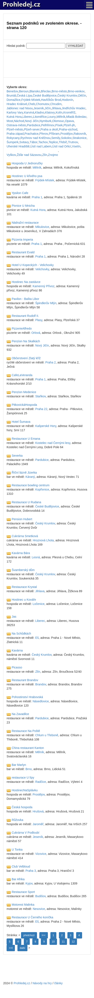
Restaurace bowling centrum (30, 485)
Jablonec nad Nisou (20, 108)
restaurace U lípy (23, 777)
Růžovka (17, 820)
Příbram (54, 133)
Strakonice (80, 138)
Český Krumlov (67, 95)
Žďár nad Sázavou (29, 155)
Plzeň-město (15, 129)
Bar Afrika (18, 879)
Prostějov (66, 133)
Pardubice (33, 125)
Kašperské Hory (45, 426)
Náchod (19, 121)
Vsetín (76, 146)
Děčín (82, 95)
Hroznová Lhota (43, 540)
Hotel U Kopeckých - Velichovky (33, 265)
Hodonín (67, 99)
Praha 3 (31, 870)
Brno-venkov (76, 91)
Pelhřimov (47, 125)
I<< (43, 935)
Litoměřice (40, 116)
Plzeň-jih (69, 125)
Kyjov (29, 883)
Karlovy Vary (15, 112)
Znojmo (53, 155)
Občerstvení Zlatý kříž (26, 358)
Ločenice (38, 604)
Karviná (29, 112)
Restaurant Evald (23, 252)
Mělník (61, 116)
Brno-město (59, 91)
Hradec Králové (17, 104)
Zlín (44, 155)
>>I (11, 948)
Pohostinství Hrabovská (27, 697)
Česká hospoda (22, 807)
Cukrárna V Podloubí (25, 832)
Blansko (34, 91)
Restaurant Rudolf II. (25, 315)
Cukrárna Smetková (25, 536)
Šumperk (13, 142)
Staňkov (40, 396)
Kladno (39, 112)
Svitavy (24, 142)
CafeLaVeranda (22, 375)
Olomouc (58, 121)
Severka (17, 455)
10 (53, 941)
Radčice (40, 781)
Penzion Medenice (24, 392)
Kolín (59, 112)
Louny (52, 116)
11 (63, 941)
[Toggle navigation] (88, 4)
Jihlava (56, 108)
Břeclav (46, 91)
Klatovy (50, 112)
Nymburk (45, 121)
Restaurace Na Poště (26, 731)
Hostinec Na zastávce (26, 282)
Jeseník (39, 108)
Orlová (35, 332)
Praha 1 (37, 197)
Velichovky (42, 269)
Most (10, 121)
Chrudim (55, 104)
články (58, 983)
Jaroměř (38, 824)
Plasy (38, 320)
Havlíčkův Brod (51, 99)
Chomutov (43, 104)
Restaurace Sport (23, 892)
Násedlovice (41, 701)
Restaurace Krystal (24, 587)
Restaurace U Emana (26, 438)
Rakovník (80, 133)
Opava (69, 121)
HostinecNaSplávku (25, 790)
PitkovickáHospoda (24, 404)
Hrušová (38, 811)
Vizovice (40, 853)
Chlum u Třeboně (46, 735)
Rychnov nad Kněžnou (35, 138)
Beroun (23, 91)
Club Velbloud (21, 866)
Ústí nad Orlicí (61, 146)
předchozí (29, 935)
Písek (59, 125)
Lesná (36, 557)
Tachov (43, 142)
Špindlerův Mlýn (46, 303)
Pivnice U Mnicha (23, 205)
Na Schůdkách (21, 633)
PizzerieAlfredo (22, 328)
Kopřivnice (42, 489)
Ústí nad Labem (40, 146)
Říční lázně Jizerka (24, 472)
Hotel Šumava (21, 421)
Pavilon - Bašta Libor (25, 299)
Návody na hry (42, 983)
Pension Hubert (22, 519)
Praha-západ (15, 133)
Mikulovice (42, 227)
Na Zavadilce (20, 714)
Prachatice (31, 133)
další (22, 948)
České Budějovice (45, 95)
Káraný (30, 476)
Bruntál (11, 95)
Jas (14, 616)
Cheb (31, 104)
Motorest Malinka (23, 904)
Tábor (34, 142)
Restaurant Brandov (25, 680)
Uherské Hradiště (18, 146)
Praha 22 (41, 409)
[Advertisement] (47, 64)
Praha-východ (68, 129)
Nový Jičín (32, 121)
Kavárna (17, 650)
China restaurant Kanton (28, 748)
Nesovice (39, 909)
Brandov (40, 684)
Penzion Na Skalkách (26, 341)
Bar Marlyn (19, 765)
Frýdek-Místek (30, 99)
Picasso (17, 667)
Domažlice (13, 99)
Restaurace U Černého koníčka (32, 917)
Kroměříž (69, 112)
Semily (55, 138)
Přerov (43, 133)
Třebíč (63, 142)
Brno (29, 769)
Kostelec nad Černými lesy (52, 443)
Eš (37, 637)
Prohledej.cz (22, 983)
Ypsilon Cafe (20, 193)
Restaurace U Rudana (26, 502)
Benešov (12, 91)
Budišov (40, 896)
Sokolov (66, 138)
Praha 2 (50, 362)
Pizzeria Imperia (22, 239)
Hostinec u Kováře (24, 599)
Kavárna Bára (21, 553)
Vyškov (11, 155)
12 (73, 941)
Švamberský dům (23, 570)
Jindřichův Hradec (73, 108)
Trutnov (73, 142)
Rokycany (13, 138)
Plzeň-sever (32, 129)
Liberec (27, 116)
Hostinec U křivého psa (27, 176)
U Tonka (17, 849)
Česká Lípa (24, 95)
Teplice (53, 142)
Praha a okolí (49, 129)
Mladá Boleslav (76, 116)
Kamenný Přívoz (43, 286)
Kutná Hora (14, 116)
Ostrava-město (16, 125)
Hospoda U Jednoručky (27, 163)
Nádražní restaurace (25, 222)
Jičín (48, 108)
